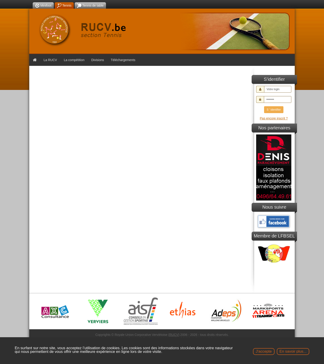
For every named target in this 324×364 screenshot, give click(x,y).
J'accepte (264, 351)
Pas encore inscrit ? (274, 118)
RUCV (173, 335)
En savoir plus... (293, 351)
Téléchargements (123, 60)
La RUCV (50, 60)
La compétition (74, 60)
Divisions (97, 60)
